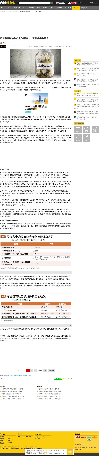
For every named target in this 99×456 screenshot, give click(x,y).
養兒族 (95, 131)
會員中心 (37, 437)
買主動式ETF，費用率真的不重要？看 (11, 391)
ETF (9, 437)
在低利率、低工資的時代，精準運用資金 (50, 399)
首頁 (3, 7)
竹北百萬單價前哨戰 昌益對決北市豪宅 (12, 389)
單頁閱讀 (51, 370)
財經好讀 (5, 42)
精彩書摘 (2, 444)
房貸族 (87, 131)
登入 (96, 3)
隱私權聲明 (45, 452)
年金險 (6, 375)
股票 (9, 438)
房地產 (1, 440)
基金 (9, 440)
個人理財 (2, 442)
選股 (19, 437)
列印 (70, 378)
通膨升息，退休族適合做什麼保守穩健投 (50, 394)
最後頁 (40, 370)
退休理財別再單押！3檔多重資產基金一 (12, 394)
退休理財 (10, 375)
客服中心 (45, 437)
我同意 (70, 452)
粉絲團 (79, 3)
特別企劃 (10, 442)
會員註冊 (92, 3)
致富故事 (2, 438)
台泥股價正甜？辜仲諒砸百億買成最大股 (12, 396)
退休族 (78, 140)
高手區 (87, 140)
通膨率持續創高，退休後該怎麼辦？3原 (49, 396)
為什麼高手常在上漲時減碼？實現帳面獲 (12, 399)
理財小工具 (28, 437)
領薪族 (78, 131)
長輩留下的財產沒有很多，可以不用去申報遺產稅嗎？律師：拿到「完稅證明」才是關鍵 (86, 106)
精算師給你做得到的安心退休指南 (22, 375)
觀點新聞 (2, 437)
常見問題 (37, 438)
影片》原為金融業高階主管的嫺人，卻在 (50, 391)
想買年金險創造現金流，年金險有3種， (49, 389)
